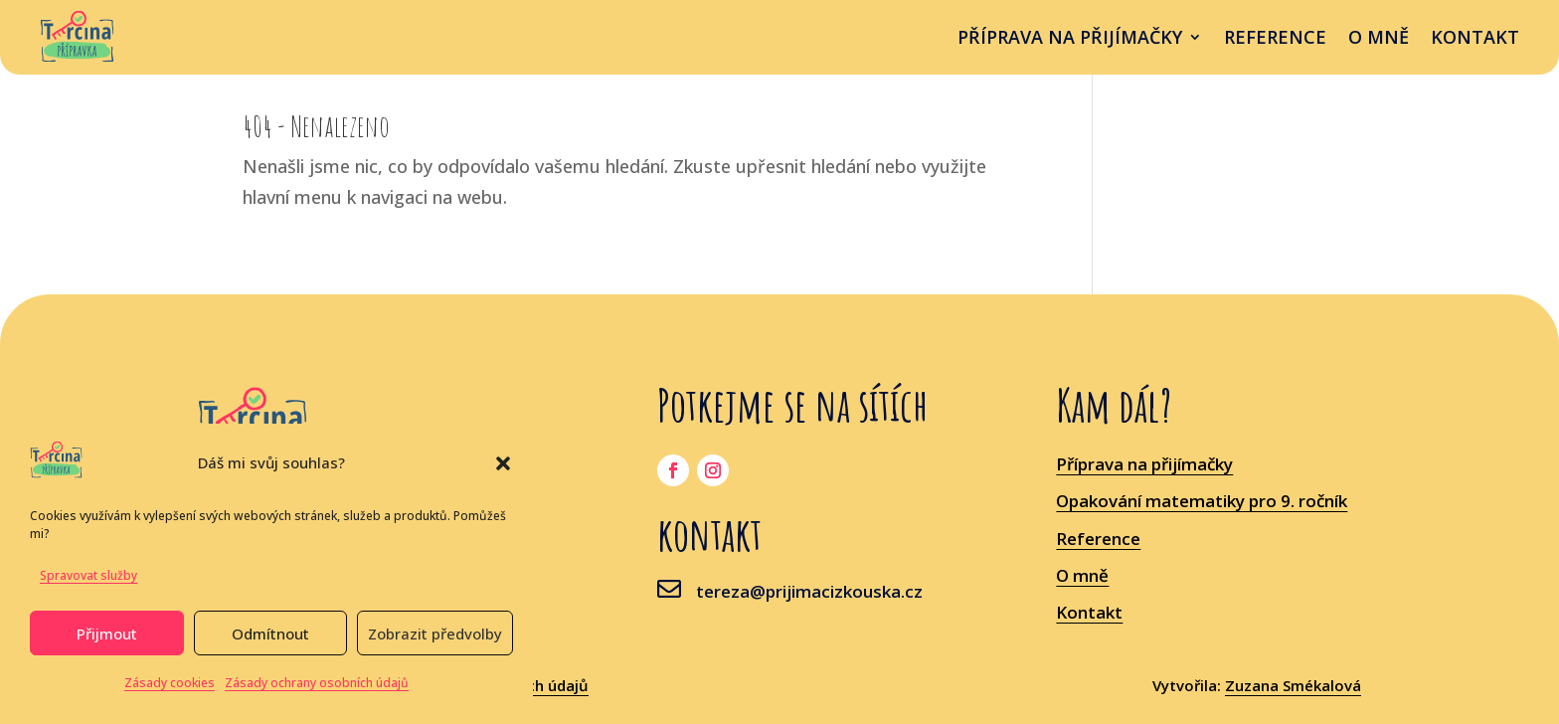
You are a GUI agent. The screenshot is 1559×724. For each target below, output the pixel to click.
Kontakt (1475, 39)
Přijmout (107, 633)
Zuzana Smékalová (1293, 685)
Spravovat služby (88, 575)
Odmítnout (270, 633)
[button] (503, 463)
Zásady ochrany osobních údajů (317, 682)
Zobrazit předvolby (435, 633)
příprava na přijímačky (1069, 39)
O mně (1378, 39)
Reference (1275, 39)
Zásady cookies (169, 682)
